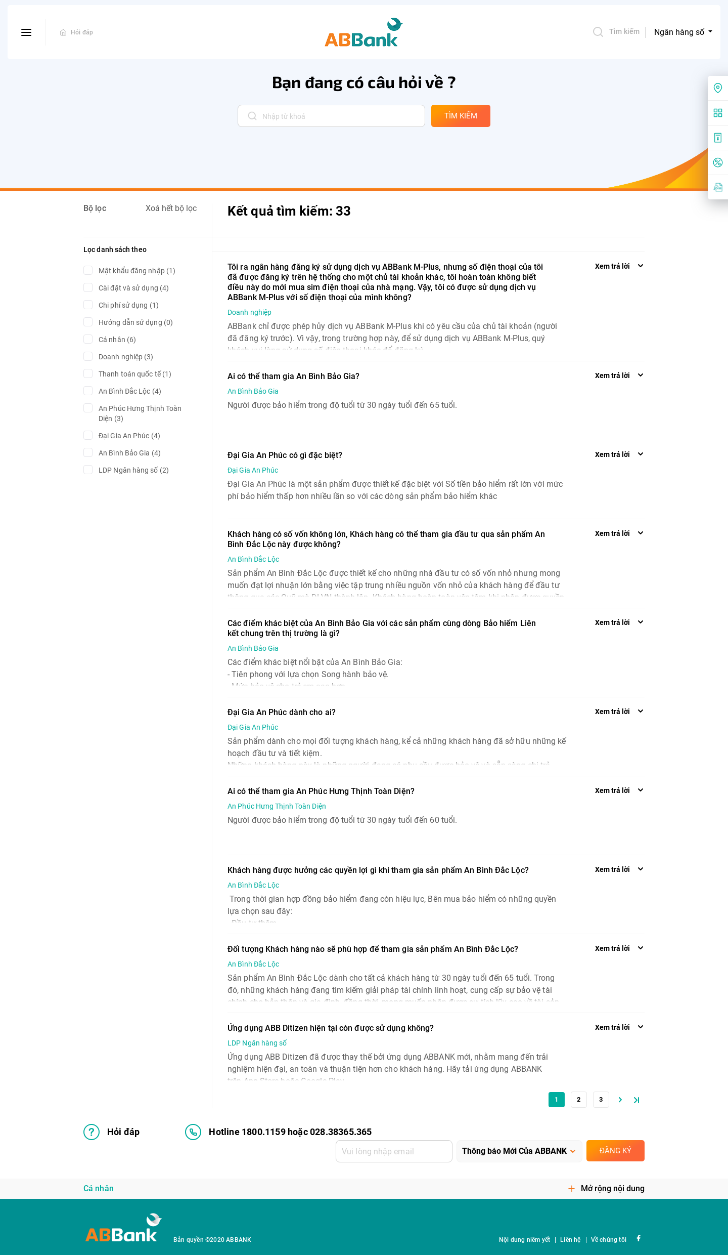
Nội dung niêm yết (524, 1239)
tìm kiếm (460, 115)
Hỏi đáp (82, 32)
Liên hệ (570, 1239)
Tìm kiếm (616, 32)
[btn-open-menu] (27, 32)
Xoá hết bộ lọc (171, 208)
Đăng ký (615, 1150)
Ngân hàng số (680, 32)
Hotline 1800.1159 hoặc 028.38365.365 (278, 1132)
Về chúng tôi (608, 1239)
